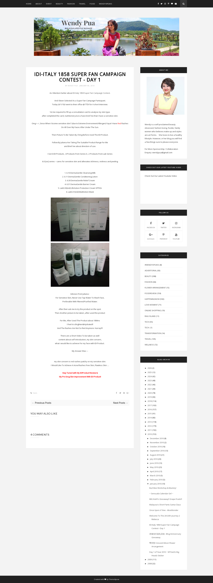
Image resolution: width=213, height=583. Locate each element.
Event (49, 4)
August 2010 (155, 455)
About (39, 4)
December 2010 (157, 438)
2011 (150, 430)
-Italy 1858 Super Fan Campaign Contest (91, 93)
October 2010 (156, 446)
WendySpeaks (105, 4)
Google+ (150, 236)
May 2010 (154, 467)
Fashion (71, 4)
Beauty (59, 4)
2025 (150, 372)
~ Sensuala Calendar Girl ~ (161, 493)
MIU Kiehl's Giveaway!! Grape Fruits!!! (165, 499)
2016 (150, 409)
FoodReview (150, 293)
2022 (150, 384)
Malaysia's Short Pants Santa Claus (165, 504)
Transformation (153, 333)
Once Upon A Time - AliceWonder (163, 510)
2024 (150, 376)
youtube (176, 236)
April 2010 (154, 471)
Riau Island (150, 316)
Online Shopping (153, 310)
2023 (150, 380)
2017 (150, 405)
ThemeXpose (114, 579)
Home (28, 4)
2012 (150, 426)
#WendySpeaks (152, 264)
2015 (150, 413)
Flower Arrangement (155, 287)
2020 (150, 393)
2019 (150, 397)
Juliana (78, 115)
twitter (163, 225)
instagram (176, 225)
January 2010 (155, 483)
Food (92, 4)
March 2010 (155, 475)
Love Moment (151, 304)
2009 (150, 559)
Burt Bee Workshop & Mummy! (162, 488)
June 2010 (154, 463)
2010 (150, 434)
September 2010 (157, 450)
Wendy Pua (73, 86)
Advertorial (151, 270)
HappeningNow (152, 299)
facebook (151, 225)
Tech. (147, 327)
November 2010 (157, 442)
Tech (147, 322)
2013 (150, 422)
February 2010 (156, 479)
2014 (150, 417)
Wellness (149, 344)
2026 (150, 368)
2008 (150, 563)
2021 (150, 388)
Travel (82, 4)
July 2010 (154, 459)
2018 (150, 401)
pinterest (163, 236)
